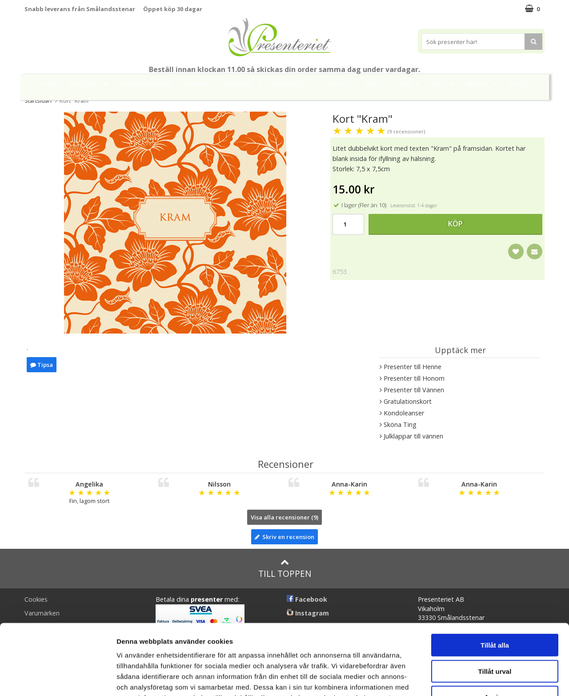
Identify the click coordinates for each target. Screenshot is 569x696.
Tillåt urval (495, 605)
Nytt (49, 84)
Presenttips (298, 83)
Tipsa (41, 365)
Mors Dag (90, 83)
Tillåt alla (495, 579)
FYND (517, 84)
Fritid (410, 83)
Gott (446, 83)
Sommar (196, 84)
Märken (484, 83)
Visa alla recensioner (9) (284, 517)
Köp (455, 224)
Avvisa (494, 631)
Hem (343, 83)
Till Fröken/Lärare (146, 84)
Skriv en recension (284, 537)
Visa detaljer (483, 678)
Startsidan (38, 101)
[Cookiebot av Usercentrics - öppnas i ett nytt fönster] (57, 678)
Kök (376, 83)
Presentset (244, 83)
